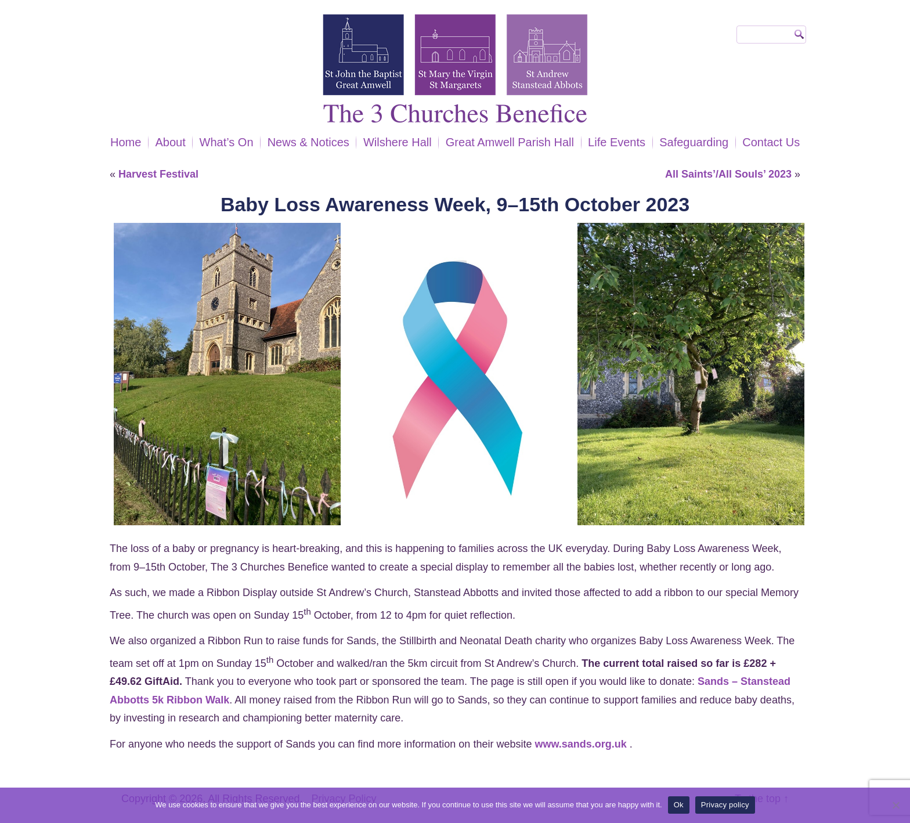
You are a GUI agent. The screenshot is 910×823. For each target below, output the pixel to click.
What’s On (227, 142)
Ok (679, 804)
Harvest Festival (158, 174)
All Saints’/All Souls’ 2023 (728, 174)
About (170, 142)
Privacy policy (725, 804)
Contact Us (771, 142)
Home (125, 142)
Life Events (616, 142)
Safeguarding (693, 142)
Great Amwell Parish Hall (510, 142)
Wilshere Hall (397, 142)
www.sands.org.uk (580, 744)
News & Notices (308, 142)
